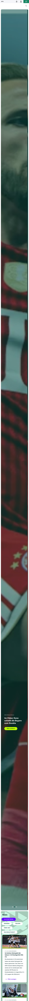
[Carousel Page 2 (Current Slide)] (14, 906)
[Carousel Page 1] (12, 906)
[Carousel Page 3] (16, 906)
